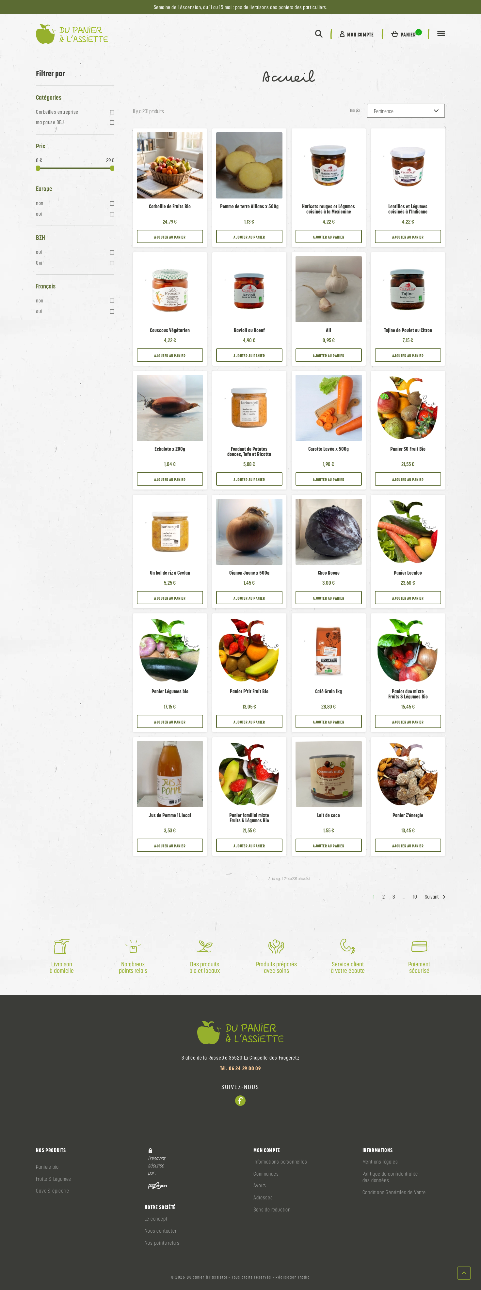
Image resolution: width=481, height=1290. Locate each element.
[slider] (38, 168)
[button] (319, 34)
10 (415, 897)
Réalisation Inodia (293, 1277)
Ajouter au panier (169, 237)
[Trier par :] (406, 111)
